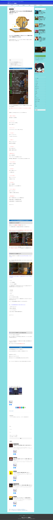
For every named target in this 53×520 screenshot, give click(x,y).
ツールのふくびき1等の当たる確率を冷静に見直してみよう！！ (21, 472)
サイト (10, 432)
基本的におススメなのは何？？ (14, 63)
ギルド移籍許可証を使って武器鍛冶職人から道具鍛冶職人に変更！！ (19, 510)
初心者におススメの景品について (14, 64)
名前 (10, 426)
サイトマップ (27, 515)
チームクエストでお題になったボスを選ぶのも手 (16, 65)
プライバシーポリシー (31, 515)
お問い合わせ (41, 5)
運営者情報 (35, 5)
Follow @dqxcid (37, 73)
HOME (12, 5)
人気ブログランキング (11, 395)
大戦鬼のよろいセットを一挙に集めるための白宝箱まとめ (18, 509)
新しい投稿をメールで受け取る (13, 436)
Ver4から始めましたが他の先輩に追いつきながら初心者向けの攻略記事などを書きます (26, 518)
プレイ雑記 (18, 5)
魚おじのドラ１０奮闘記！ (12, 3)
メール (11, 429)
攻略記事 (24, 5)
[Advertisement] (20, 50)
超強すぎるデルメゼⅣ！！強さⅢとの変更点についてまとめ (42, 12)
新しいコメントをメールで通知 (13, 435)
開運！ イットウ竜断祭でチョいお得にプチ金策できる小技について (42, 26)
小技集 (29, 5)
